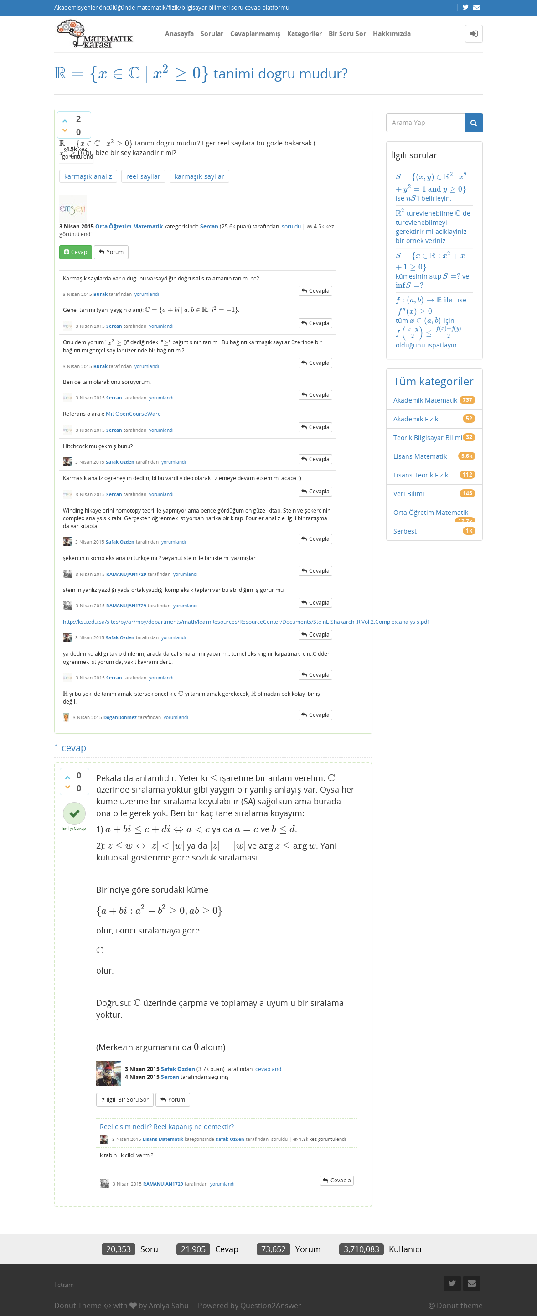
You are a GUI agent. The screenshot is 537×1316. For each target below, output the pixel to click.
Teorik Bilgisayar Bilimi (428, 437)
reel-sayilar (143, 176)
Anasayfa (179, 33)
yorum (115, 252)
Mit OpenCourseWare (133, 414)
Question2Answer (270, 1305)
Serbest (405, 531)
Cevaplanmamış (255, 33)
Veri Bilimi (408, 493)
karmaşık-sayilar (199, 176)
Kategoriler (304, 33)
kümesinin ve (433, 270)
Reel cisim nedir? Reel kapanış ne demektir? (167, 1126)
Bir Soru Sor (347, 33)
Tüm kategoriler (433, 381)
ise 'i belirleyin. (435, 187)
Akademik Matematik (425, 400)
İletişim (64, 1284)
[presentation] (132, 73)
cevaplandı (269, 1069)
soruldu (291, 226)
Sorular (212, 33)
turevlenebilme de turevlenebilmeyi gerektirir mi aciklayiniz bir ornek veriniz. (433, 226)
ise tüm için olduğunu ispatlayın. (431, 322)
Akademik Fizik (415, 418)
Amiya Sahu (169, 1305)
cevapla (319, 291)
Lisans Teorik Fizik (420, 475)
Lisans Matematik (163, 1139)
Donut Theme (78, 1305)
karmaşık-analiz (88, 176)
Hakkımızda (392, 33)
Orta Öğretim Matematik (129, 226)
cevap (79, 252)
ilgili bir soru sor (128, 1100)
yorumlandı (146, 294)
